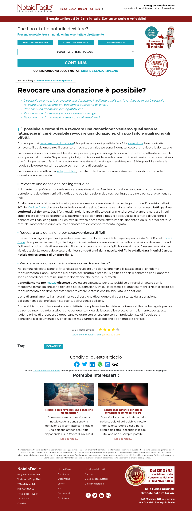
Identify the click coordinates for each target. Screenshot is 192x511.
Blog (30, 80)
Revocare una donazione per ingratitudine (53, 109)
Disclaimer (23, 498)
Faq (91, 9)
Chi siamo (63, 474)
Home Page (64, 469)
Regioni (82, 9)
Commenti (64, 493)
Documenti (64, 478)
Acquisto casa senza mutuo (76, 42)
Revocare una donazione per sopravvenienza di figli (59, 113)
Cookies (21, 503)
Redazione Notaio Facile (46, 370)
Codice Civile (37, 207)
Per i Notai (63, 498)
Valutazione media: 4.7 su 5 (96, 334)
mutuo (51, 282)
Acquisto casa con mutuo (35, 42)
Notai (98, 9)
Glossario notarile (94, 483)
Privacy (34, 493)
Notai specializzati (95, 469)
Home (63, 9)
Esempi (89, 474)
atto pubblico (66, 171)
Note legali (23, 493)
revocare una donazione (57, 143)
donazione (135, 143)
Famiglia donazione (116, 42)
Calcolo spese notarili (96, 478)
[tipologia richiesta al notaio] (75, 52)
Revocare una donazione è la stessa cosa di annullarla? (61, 117)
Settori (72, 9)
